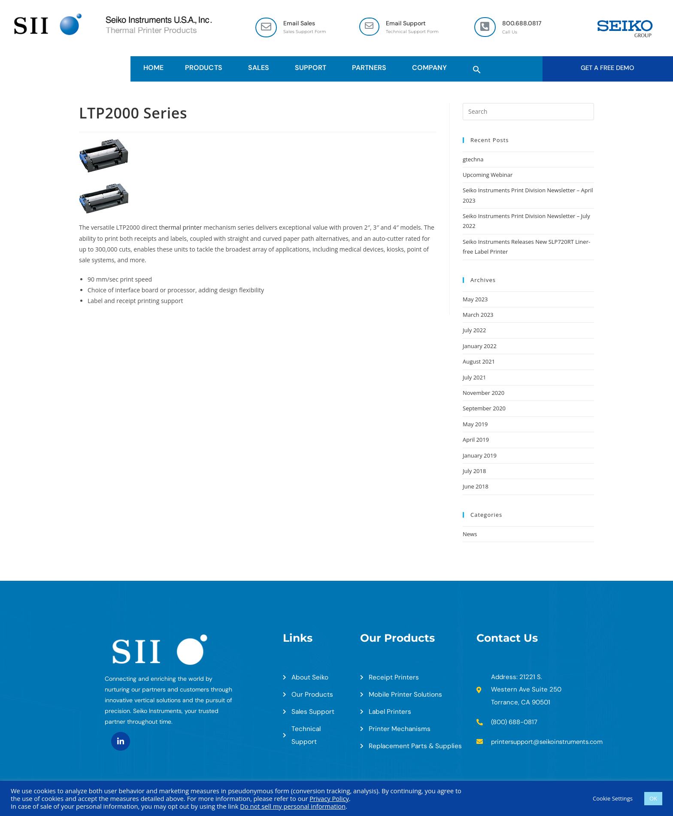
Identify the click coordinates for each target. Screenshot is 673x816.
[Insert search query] (528, 112)
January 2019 (480, 456)
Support (312, 68)
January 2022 (480, 346)
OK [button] (653, 798)
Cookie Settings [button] (613, 798)
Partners (371, 68)
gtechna (473, 160)
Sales (260, 68)
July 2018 (474, 471)
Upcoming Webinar (487, 175)
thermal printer (180, 228)
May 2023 (475, 299)
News (470, 534)
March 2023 (478, 315)
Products (205, 68)
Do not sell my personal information (293, 806)
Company (431, 68)
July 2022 (474, 331)
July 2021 (474, 378)
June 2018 (475, 487)
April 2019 (476, 440)
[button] (477, 68)
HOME (153, 68)
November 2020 (483, 393)
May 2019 (475, 424)
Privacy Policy (329, 798)
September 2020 (484, 409)
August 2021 (479, 362)
